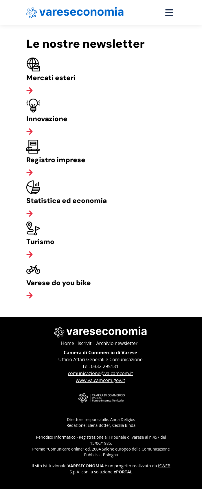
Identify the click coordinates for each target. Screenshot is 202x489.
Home (67, 343)
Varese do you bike (58, 282)
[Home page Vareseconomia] (75, 12)
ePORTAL (123, 472)
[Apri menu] (169, 13)
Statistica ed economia (66, 200)
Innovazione (46, 118)
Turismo (40, 241)
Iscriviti (85, 343)
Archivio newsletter (116, 343)
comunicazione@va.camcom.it (100, 373)
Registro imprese (55, 159)
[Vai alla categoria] (29, 90)
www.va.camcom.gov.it (100, 380)
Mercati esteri (51, 77)
